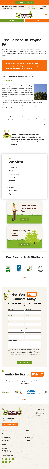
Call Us (37, 21)
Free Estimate (12, 21)
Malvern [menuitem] (12, 181)
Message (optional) (12, 342)
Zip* (26, 329)
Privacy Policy (37, 356)
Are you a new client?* (13, 335)
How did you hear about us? (32, 335)
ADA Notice (27, 444)
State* (9, 329)
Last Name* (28, 311)
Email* (27, 317)
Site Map (4, 447)
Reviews (26, 433)
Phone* (10, 317)
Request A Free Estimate (10, 427)
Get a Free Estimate (24, 365)
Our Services (24, 246)
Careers (26, 437)
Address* (10, 323)
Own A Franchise (6, 440)
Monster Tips (5, 437)
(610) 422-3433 (43, 8)
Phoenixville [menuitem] (13, 185)
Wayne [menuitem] (11, 188)
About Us (24, 220)
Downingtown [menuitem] (14, 175)
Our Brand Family (28, 440)
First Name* (11, 311)
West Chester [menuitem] (14, 191)
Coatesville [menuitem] (13, 168)
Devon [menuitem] (11, 171)
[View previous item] (23, 279)
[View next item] (26, 279)
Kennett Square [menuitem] (15, 178)
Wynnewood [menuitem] (13, 195)
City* (27, 323)
